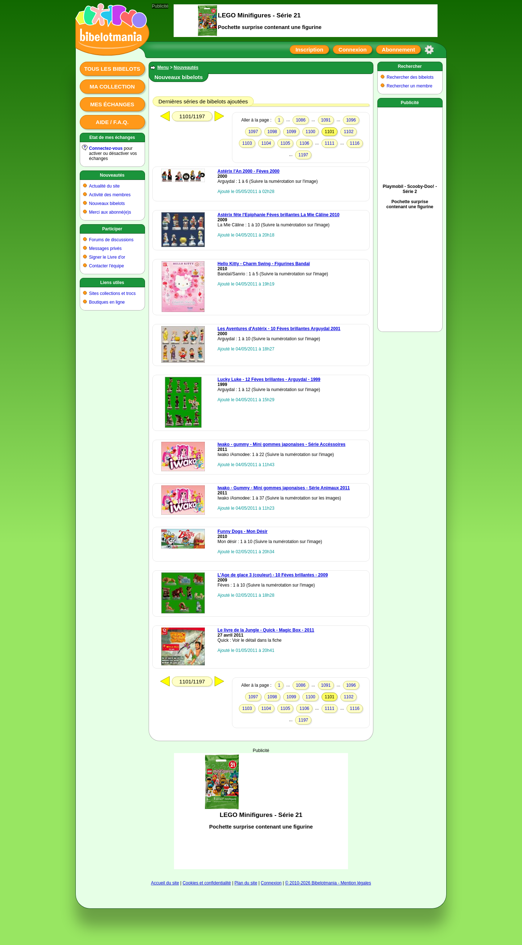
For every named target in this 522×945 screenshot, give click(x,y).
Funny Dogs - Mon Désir (243, 531)
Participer (112, 228)
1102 (348, 131)
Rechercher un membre (409, 86)
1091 (326, 120)
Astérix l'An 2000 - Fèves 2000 (248, 171)
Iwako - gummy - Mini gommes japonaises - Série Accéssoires (281, 444)
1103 (247, 143)
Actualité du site (104, 186)
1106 (304, 143)
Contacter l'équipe (106, 265)
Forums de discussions (111, 239)
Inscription (309, 49)
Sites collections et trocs (112, 293)
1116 (355, 143)
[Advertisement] (261, 811)
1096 (351, 120)
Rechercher (410, 66)
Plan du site (246, 883)
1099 (291, 131)
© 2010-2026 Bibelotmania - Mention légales (328, 883)
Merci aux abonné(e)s (110, 212)
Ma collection (112, 86)
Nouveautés (112, 175)
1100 (310, 131)
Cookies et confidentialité (207, 883)
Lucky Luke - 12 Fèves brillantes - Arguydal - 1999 (269, 379)
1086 (301, 120)
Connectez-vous (106, 148)
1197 (303, 154)
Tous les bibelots (112, 69)
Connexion (353, 49)
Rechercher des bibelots (410, 77)
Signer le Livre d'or (107, 257)
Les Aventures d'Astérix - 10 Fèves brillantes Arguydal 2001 (279, 328)
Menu (163, 67)
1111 (330, 143)
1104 (266, 143)
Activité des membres (110, 194)
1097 (253, 131)
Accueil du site (165, 883)
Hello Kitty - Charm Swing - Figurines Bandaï (264, 263)
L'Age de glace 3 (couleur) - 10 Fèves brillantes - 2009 (273, 575)
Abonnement (398, 49)
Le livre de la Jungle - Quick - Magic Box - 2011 (266, 630)
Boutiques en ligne (107, 302)
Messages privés (105, 248)
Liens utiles (112, 282)
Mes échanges (112, 104)
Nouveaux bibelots (107, 203)
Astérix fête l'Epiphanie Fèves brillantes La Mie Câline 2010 (278, 214)
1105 (285, 143)
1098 (272, 131)
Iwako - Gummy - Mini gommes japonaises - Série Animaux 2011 (284, 487)
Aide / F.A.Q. (112, 122)
